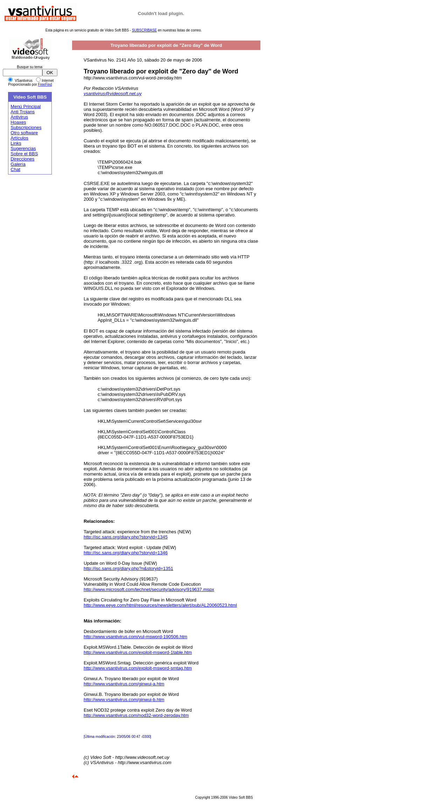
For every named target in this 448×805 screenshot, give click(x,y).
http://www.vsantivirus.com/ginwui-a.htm (124, 683)
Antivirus (19, 117)
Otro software (24, 132)
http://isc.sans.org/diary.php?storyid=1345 (126, 537)
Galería (18, 164)
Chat (15, 169)
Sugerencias (23, 148)
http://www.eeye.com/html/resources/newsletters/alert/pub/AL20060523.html (160, 605)
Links (15, 143)
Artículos (19, 138)
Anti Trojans (22, 111)
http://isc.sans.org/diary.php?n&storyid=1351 (128, 568)
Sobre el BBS (24, 153)
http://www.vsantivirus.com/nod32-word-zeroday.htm (136, 715)
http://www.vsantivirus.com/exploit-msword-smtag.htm (138, 668)
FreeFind (45, 84)
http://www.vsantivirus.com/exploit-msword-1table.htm (138, 652)
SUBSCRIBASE (144, 30)
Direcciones (22, 159)
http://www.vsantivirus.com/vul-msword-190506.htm (135, 636)
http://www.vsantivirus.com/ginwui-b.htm (124, 699)
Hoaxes (18, 122)
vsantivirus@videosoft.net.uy (113, 93)
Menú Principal (25, 106)
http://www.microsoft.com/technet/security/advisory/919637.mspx (149, 589)
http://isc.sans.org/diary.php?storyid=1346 (126, 552)
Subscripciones (25, 127)
